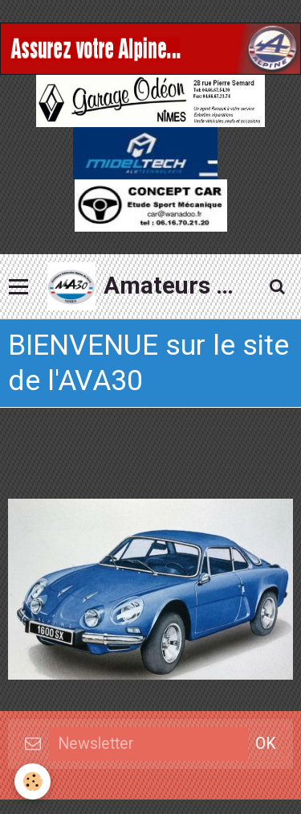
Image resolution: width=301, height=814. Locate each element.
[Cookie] (32, 781)
